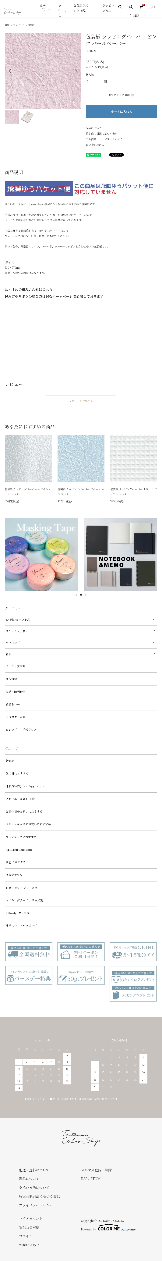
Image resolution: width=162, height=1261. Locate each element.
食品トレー (13, 704)
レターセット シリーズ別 (21, 888)
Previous (10, 71)
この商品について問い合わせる (104, 139)
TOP (7, 25)
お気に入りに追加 (121, 95)
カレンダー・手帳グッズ (21, 730)
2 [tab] (81, 595)
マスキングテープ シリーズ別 (24, 900)
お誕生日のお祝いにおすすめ (24, 811)
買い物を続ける (95, 145)
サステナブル (14, 875)
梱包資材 (11, 679)
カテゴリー (43, 9)
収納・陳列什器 (16, 692)
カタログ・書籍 (16, 717)
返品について (94, 128)
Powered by (108, 1227)
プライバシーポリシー (36, 1205)
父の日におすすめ (17, 773)
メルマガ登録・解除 (96, 1169)
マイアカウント (31, 1218)
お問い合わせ (29, 1244)
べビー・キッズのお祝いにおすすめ (28, 824)
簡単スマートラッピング (21, 925)
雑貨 (8, 654)
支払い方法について (34, 1187)
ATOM (95, 1178)
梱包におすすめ (16, 862)
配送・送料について (34, 1169)
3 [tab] (85, 595)
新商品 (10, 761)
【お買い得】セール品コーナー (25, 786)
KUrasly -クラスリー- (19, 913)
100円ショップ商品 (18, 620)
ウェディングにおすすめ (21, 837)
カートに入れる (121, 111)
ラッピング (18, 25)
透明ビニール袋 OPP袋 (20, 799)
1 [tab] (76, 595)
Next (75, 71)
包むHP (134, 15)
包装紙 (31, 25)
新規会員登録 (29, 1227)
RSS (84, 1178)
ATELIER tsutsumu (19, 849)
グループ (59, 11)
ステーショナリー (17, 631)
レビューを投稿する (81, 401)
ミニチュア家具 (16, 666)
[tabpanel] (41, 554)
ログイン (25, 1235)
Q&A (152, 7)
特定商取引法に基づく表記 (102, 133)
